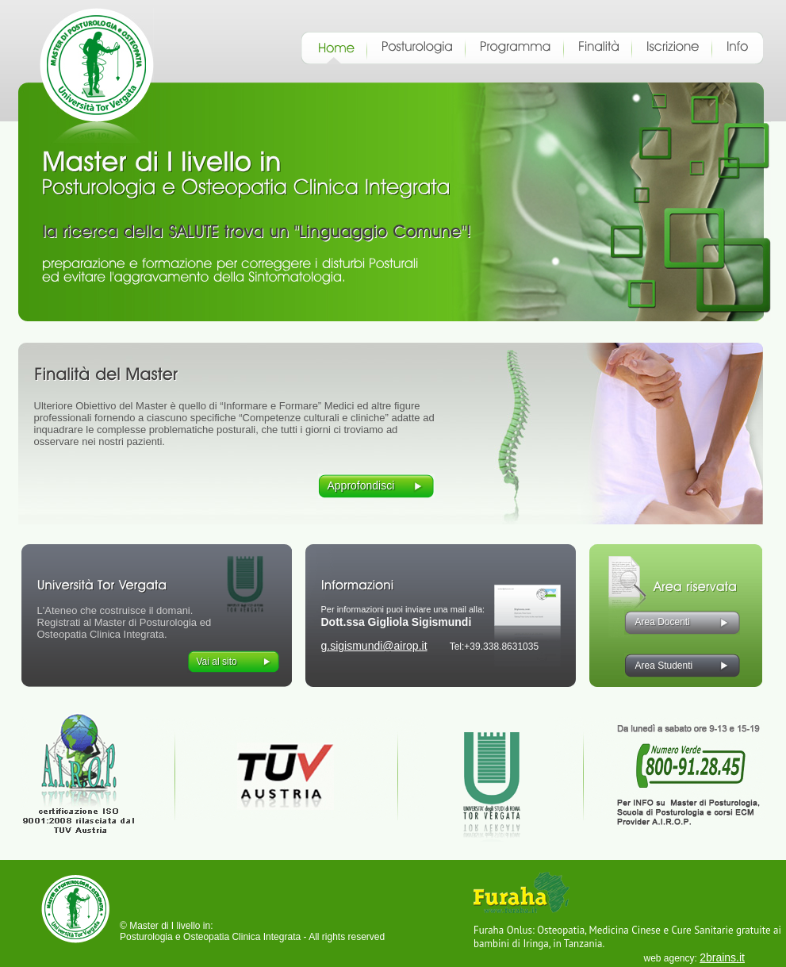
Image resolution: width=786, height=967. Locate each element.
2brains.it (722, 957)
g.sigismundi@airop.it (374, 645)
